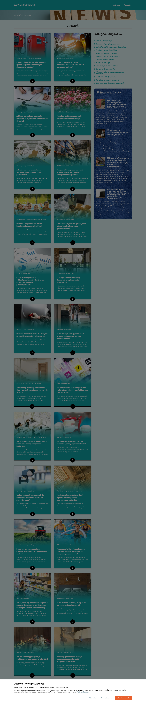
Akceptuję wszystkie (123, 698)
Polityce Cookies (83, 692)
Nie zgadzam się (106, 698)
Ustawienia (92, 698)
